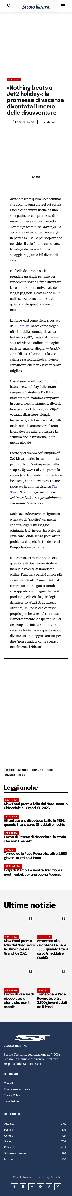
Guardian (22, 326)
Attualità (12, 866)
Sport (10, 849)
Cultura (11, 833)
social (22, 774)
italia (50, 770)
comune (37, 770)
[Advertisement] (36, 41)
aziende (22, 770)
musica (10, 774)
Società (14, 79)
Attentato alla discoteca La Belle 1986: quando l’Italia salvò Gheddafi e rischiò (52, 949)
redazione (51, 122)
